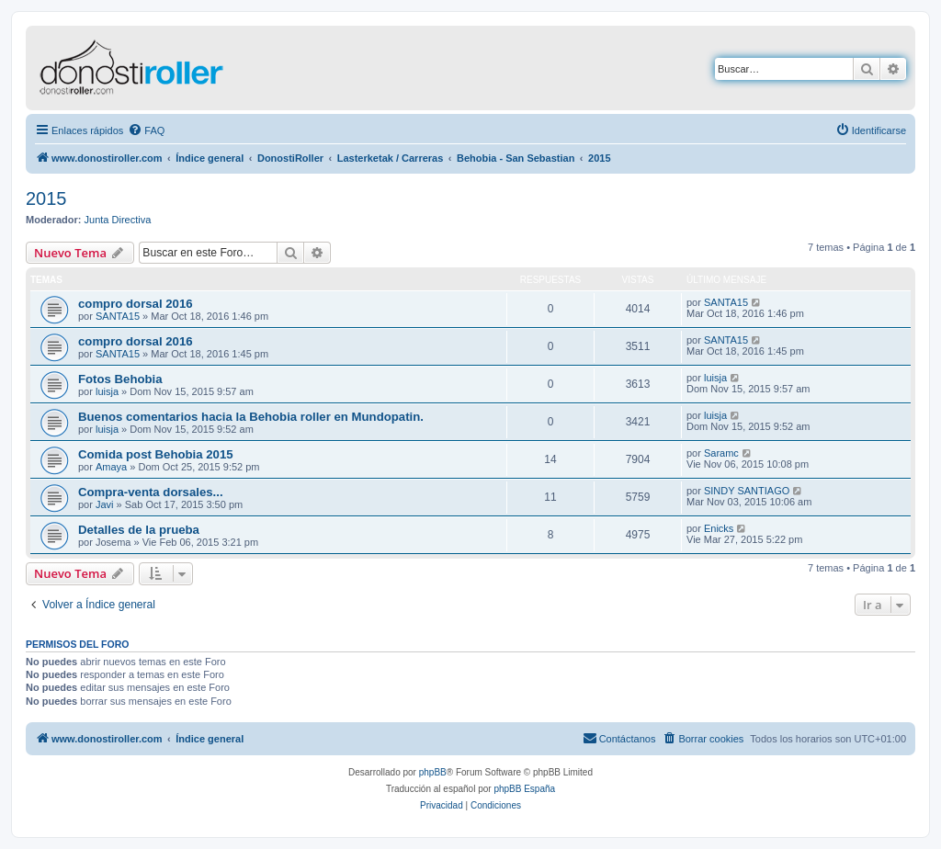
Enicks (718, 528)
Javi (105, 504)
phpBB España (524, 789)
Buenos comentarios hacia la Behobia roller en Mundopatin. (251, 417)
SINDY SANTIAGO (746, 490)
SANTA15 (118, 316)
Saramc (721, 452)
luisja (107, 391)
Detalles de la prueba (138, 530)
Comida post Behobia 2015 (155, 454)
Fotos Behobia (120, 379)
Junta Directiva (118, 219)
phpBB (433, 772)
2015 (46, 198)
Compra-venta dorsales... (150, 492)
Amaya (111, 466)
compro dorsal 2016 (135, 304)
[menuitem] (146, 130)
